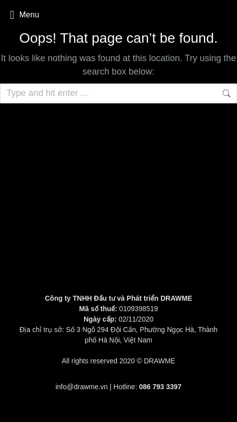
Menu (24, 15)
